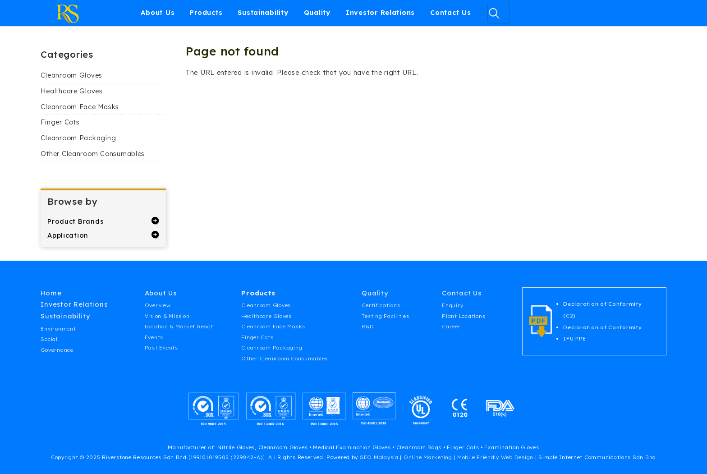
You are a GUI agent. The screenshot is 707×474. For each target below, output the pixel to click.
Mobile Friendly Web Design (495, 457)
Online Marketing (428, 457)
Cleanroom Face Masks (80, 106)
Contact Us (450, 12)
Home (51, 293)
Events (154, 337)
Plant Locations (463, 316)
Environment (58, 328)
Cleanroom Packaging (78, 137)
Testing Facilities (385, 316)
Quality (317, 12)
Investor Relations (380, 12)
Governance (57, 349)
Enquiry (452, 305)
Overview (158, 305)
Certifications (381, 305)
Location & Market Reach (179, 326)
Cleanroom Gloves (71, 75)
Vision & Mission (167, 316)
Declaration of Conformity (602, 327)
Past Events (161, 347)
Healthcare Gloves (71, 91)
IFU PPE (574, 338)
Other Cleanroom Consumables (93, 153)
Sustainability (263, 12)
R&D (368, 326)
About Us (157, 12)
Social (49, 339)
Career (451, 326)
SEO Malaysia (379, 457)
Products (206, 12)
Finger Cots (60, 122)
